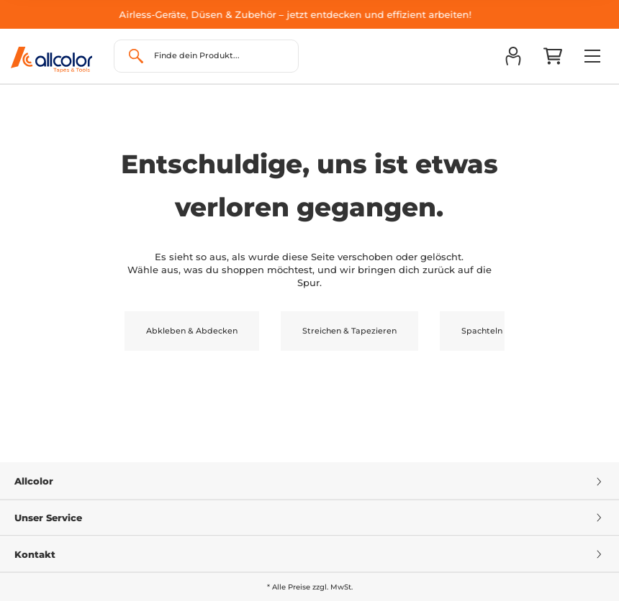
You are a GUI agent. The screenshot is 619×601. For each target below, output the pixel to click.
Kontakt (309, 554)
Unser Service (309, 517)
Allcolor (309, 481)
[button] (513, 56)
